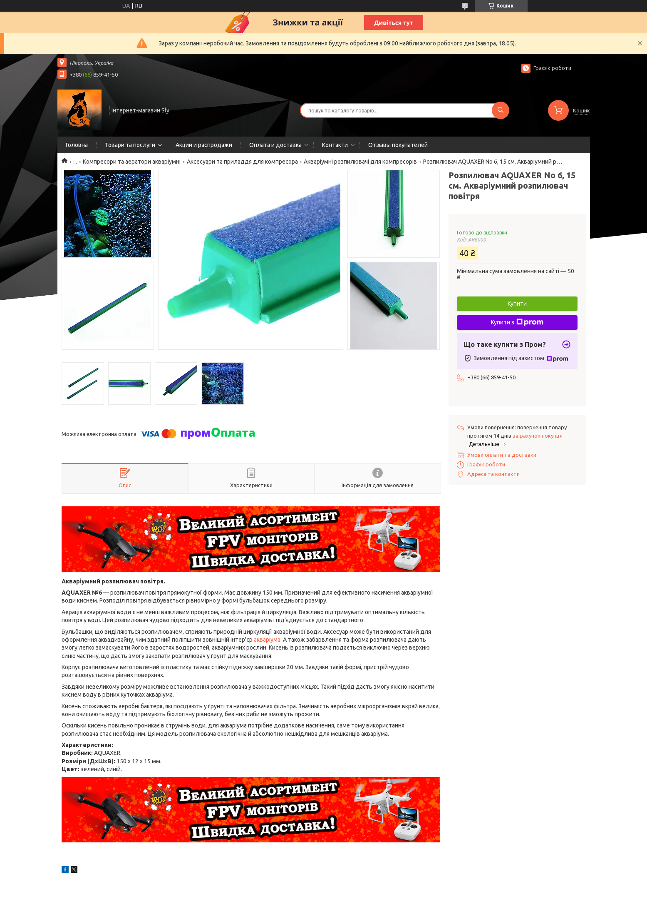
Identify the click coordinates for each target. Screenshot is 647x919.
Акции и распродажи (204, 145)
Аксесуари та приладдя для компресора (242, 161)
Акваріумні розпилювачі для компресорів (360, 161)
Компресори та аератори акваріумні (132, 161)
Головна (77, 145)
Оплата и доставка (275, 145)
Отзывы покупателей (398, 145)
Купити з (517, 322)
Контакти (335, 145)
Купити (517, 303)
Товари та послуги (130, 145)
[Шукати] (500, 110)
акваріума (267, 639)
